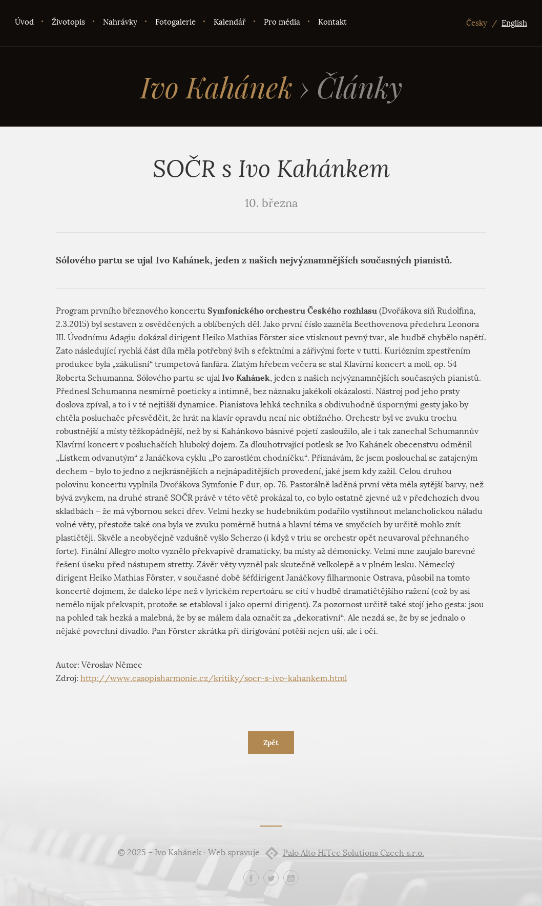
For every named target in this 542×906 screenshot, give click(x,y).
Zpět (271, 742)
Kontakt (332, 22)
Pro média (282, 22)
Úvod (24, 22)
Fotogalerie (175, 22)
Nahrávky (120, 22)
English (514, 23)
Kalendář (230, 22)
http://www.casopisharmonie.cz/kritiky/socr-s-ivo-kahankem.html (213, 678)
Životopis (68, 22)
